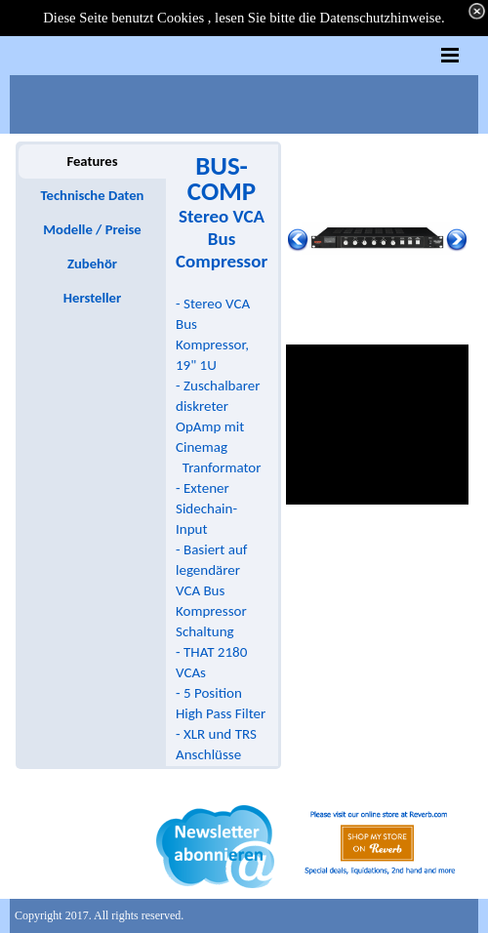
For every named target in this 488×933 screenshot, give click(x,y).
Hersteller (92, 297)
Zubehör (92, 263)
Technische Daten (92, 195)
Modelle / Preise (92, 229)
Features (91, 161)
